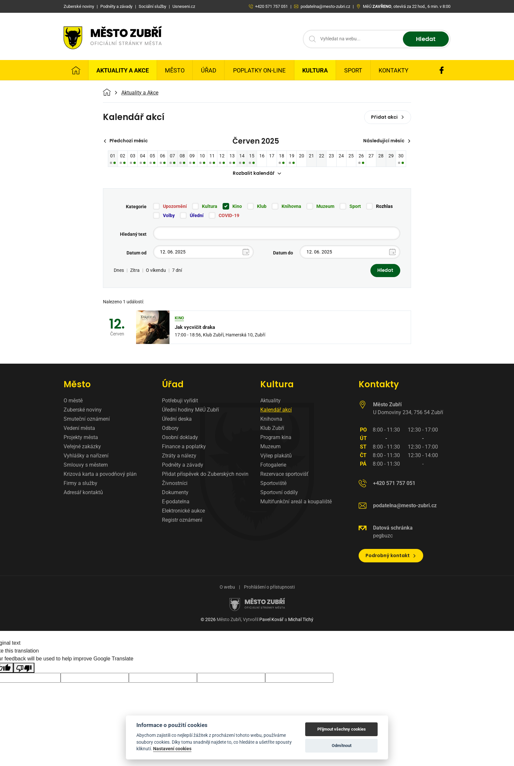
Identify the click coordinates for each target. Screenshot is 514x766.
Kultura (315, 70)
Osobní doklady (180, 438)
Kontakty (393, 70)
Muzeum (325, 206)
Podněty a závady (182, 465)
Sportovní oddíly (279, 493)
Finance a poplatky (184, 447)
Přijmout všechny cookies (341, 729)
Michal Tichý (300, 620)
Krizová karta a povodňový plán (100, 475)
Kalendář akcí (276, 410)
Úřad (208, 70)
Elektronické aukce (183, 511)
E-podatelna (175, 502)
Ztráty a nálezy (179, 456)
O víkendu (156, 270)
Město (175, 70)
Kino (237, 206)
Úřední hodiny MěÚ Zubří (190, 410)
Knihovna (291, 206)
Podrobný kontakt (391, 556)
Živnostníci (175, 484)
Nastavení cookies (172, 748)
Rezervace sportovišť (284, 475)
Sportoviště (273, 484)
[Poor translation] (23, 668)
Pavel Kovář (271, 620)
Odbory (170, 429)
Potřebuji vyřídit (180, 401)
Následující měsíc (386, 141)
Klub (262, 206)
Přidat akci (387, 117)
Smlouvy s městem (86, 465)
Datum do (283, 253)
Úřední (197, 215)
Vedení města (79, 429)
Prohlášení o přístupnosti (269, 587)
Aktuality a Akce (122, 70)
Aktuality (270, 401)
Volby (169, 215)
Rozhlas (384, 206)
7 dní (177, 270)
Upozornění (175, 206)
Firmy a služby (80, 484)
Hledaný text (133, 234)
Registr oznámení (182, 520)
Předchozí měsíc (126, 141)
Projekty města (81, 438)
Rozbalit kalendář (257, 174)
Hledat (425, 39)
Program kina (275, 438)
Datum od (137, 253)
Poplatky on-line (259, 70)
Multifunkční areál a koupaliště (296, 502)
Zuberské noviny (83, 410)
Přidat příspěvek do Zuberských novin (205, 475)
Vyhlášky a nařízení (86, 456)
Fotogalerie (273, 465)
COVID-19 (229, 215)
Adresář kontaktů (83, 493)
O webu (227, 587)
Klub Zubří (272, 429)
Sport (353, 70)
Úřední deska (177, 419)
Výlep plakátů (276, 456)
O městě (73, 401)
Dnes (119, 270)
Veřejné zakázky (82, 447)
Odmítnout (341, 745)
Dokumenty (175, 493)
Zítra (135, 270)
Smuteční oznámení (87, 419)
